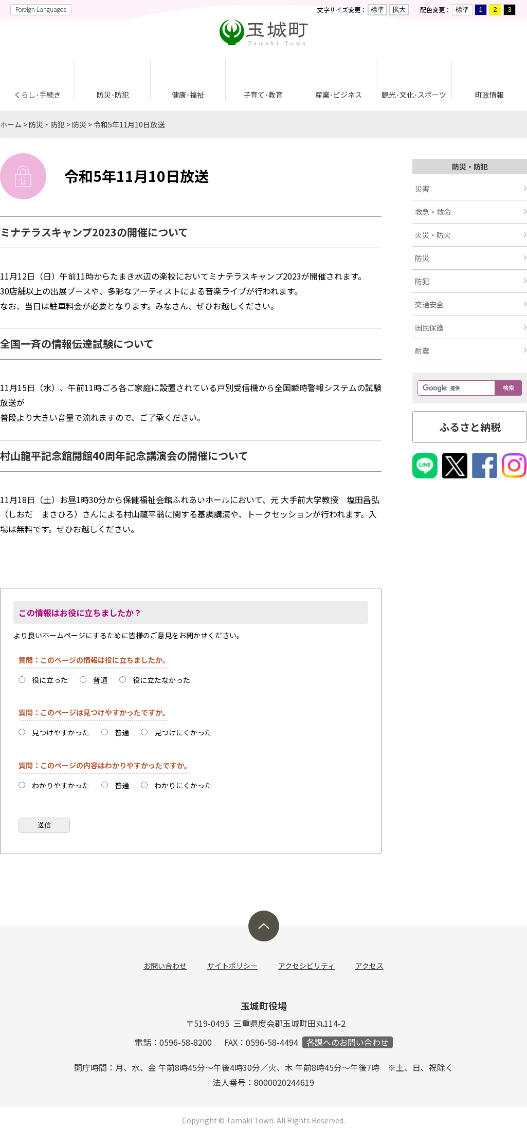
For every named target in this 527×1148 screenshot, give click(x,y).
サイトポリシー (232, 965)
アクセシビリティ (306, 965)
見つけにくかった (183, 732)
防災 (79, 124)
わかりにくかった (183, 785)
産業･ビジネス (338, 94)
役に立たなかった (161, 680)
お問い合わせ (165, 965)
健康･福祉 (188, 94)
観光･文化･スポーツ (413, 94)
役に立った (50, 680)
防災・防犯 (47, 124)
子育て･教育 (263, 94)
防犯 (422, 281)
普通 (100, 680)
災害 (422, 188)
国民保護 (429, 327)
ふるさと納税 (470, 426)
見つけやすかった (60, 732)
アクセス (369, 965)
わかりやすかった (60, 785)
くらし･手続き (37, 94)
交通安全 (429, 304)
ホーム (11, 124)
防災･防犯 (113, 94)
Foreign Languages (40, 9)
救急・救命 (433, 212)
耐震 (422, 350)
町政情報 (489, 94)
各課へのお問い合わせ (347, 1042)
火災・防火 (433, 235)
